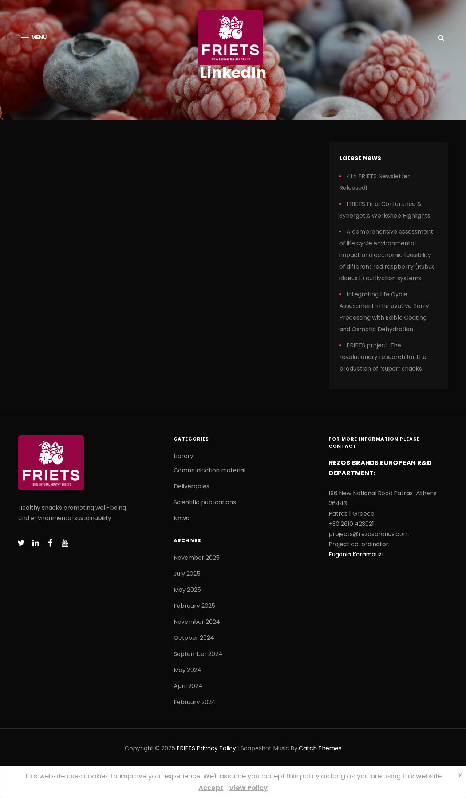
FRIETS (186, 748)
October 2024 (194, 638)
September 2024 (198, 654)
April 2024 (188, 686)
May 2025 (187, 590)
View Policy (248, 787)
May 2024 (187, 670)
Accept (210, 787)
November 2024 (197, 622)
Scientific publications (205, 502)
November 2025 (197, 557)
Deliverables (191, 486)
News (181, 518)
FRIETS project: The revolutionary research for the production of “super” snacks (382, 357)
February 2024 (195, 702)
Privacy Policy (216, 748)
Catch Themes (320, 748)
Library (183, 456)
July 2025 (187, 574)
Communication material (209, 470)
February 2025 (194, 606)
